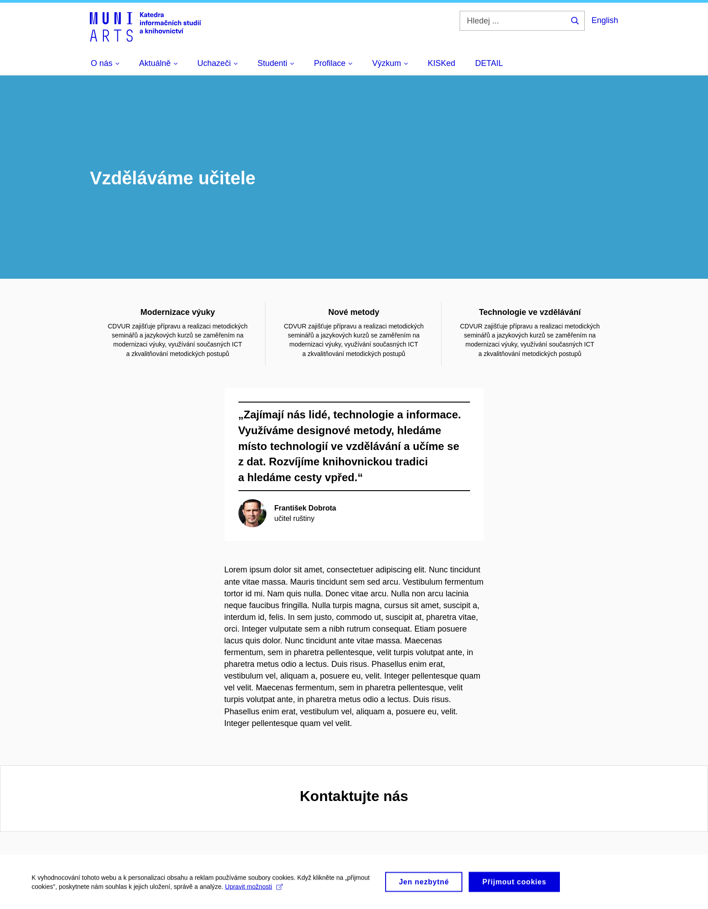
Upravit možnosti (253, 890)
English (605, 20)
